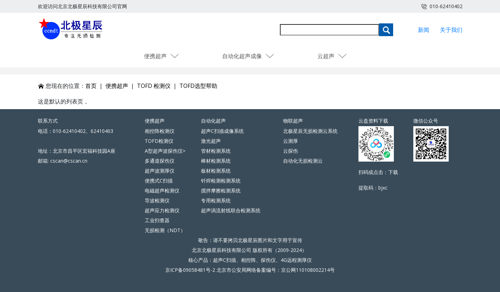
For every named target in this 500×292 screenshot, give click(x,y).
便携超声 (161, 56)
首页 (91, 86)
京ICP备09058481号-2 (190, 269)
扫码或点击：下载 (378, 172)
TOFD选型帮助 (198, 86)
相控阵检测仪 (159, 131)
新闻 (423, 30)
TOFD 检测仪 (154, 86)
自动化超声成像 (248, 56)
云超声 (332, 56)
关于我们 (451, 30)
